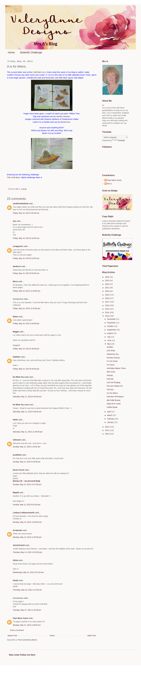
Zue (14, 221)
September (111, 330)
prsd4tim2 (17, 455)
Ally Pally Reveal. (114, 400)
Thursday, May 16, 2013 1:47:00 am (27, 590)
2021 (107, 288)
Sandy (15, 580)
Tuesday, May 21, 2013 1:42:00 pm (27, 610)
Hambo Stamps (63, 116)
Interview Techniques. (115, 397)
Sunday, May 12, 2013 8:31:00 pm (26, 505)
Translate (118, 140)
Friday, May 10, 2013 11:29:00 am (26, 291)
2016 (107, 305)
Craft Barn (37, 72)
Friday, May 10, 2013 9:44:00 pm (26, 369)
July (109, 337)
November (111, 323)
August (110, 333)
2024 (107, 277)
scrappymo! (18, 246)
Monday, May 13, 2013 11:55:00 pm (27, 537)
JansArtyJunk (19, 545)
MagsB (16, 492)
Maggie (16, 332)
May (109, 344)
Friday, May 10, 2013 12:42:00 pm (26, 308)
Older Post (91, 636)
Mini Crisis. (111, 372)
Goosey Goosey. (113, 358)
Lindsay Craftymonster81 (24, 513)
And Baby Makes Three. (116, 368)
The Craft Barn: (14, 177)
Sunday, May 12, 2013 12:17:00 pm (27, 484)
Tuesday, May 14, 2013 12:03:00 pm (27, 552)
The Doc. (110, 390)
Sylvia (15, 560)
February (111, 419)
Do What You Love (21, 377)
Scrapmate (17, 530)
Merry (15, 281)
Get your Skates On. (115, 386)
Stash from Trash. (114, 404)
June (109, 340)
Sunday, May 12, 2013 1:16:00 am (26, 447)
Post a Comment (17, 630)
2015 (107, 309)
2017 (107, 302)
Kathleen (16, 357)
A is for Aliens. (112, 393)
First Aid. (110, 379)
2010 (107, 434)
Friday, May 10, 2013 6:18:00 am (26, 238)
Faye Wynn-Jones (20, 618)
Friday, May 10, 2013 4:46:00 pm (26, 349)
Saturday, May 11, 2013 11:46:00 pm (27, 432)
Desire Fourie (18, 470)
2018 (107, 298)
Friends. (110, 375)
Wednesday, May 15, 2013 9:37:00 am (28, 572)
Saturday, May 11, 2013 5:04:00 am (27, 397)
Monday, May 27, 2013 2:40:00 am (27, 625)
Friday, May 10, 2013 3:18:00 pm (26, 323)
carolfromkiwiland (20, 204)
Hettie (15, 420)
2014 (107, 312)
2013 (107, 316)
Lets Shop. (111, 350)
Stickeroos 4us (113, 354)
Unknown (17, 440)
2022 (107, 284)
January (110, 422)
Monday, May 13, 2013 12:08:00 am (27, 522)
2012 (107, 427)
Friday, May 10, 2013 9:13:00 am (26, 258)
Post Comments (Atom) (27, 640)
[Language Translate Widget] (115, 137)
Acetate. (110, 347)
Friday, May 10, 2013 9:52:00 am (26, 273)
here (68, 122)
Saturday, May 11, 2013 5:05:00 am (27, 412)
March (110, 415)
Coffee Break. (112, 407)
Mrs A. (109, 184)
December (111, 319)
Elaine (15, 317)
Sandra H (17, 266)
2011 (107, 430)
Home (11, 52)
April (109, 412)
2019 (107, 295)
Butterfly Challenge (31, 52)
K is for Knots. (112, 361)
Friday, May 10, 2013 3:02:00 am (26, 213)
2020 (107, 291)
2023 (107, 280)
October (110, 326)
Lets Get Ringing (113, 382)
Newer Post (12, 636)
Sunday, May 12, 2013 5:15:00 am (26, 462)
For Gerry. (111, 365)
